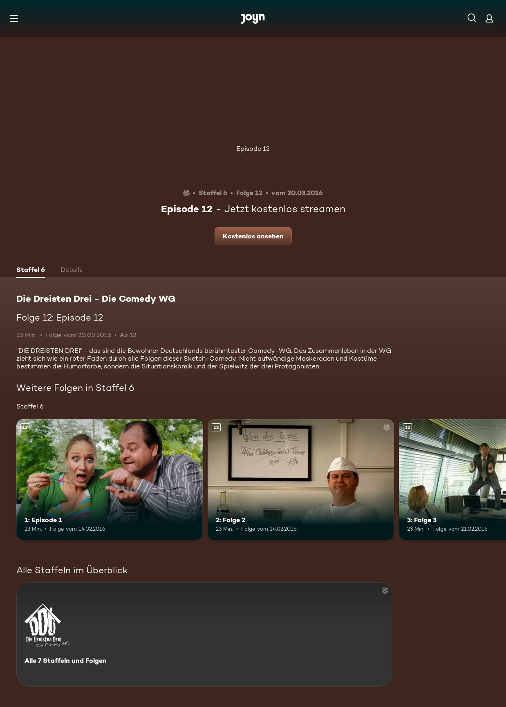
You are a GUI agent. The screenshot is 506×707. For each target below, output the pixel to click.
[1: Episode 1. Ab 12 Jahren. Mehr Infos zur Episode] (109, 479)
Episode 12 (253, 149)
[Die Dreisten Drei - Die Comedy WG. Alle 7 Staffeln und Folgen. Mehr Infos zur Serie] (204, 634)
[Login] (489, 18)
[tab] (31, 270)
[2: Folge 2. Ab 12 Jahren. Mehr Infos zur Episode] (301, 479)
